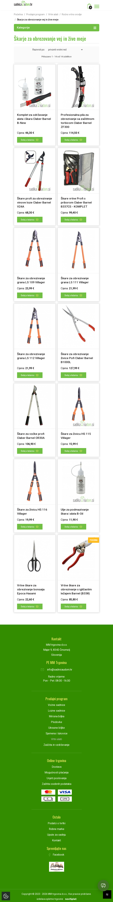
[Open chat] (103, 885)
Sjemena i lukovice (56, 731)
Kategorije (56, 27)
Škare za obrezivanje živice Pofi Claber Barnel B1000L (77, 357)
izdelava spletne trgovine (50, 897)
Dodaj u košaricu (29, 139)
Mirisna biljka (56, 714)
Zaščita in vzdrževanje (56, 743)
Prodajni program (35, 14)
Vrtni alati (53, 14)
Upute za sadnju (56, 832)
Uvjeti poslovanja (56, 776)
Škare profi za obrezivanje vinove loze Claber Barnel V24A (33, 202)
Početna (18, 14)
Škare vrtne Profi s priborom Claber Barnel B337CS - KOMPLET (76, 202)
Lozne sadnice (56, 708)
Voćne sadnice (56, 703)
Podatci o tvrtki (56, 821)
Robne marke (56, 827)
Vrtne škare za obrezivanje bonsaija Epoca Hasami (31, 588)
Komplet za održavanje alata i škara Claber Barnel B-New (34, 119)
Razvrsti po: (38, 49)
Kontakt (56, 838)
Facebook (56, 852)
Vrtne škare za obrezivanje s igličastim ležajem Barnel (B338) (76, 588)
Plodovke (56, 720)
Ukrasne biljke (56, 726)
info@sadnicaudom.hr (56, 667)
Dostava (56, 765)
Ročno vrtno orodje (72, 14)
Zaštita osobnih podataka (56, 782)
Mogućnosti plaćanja (56, 770)
